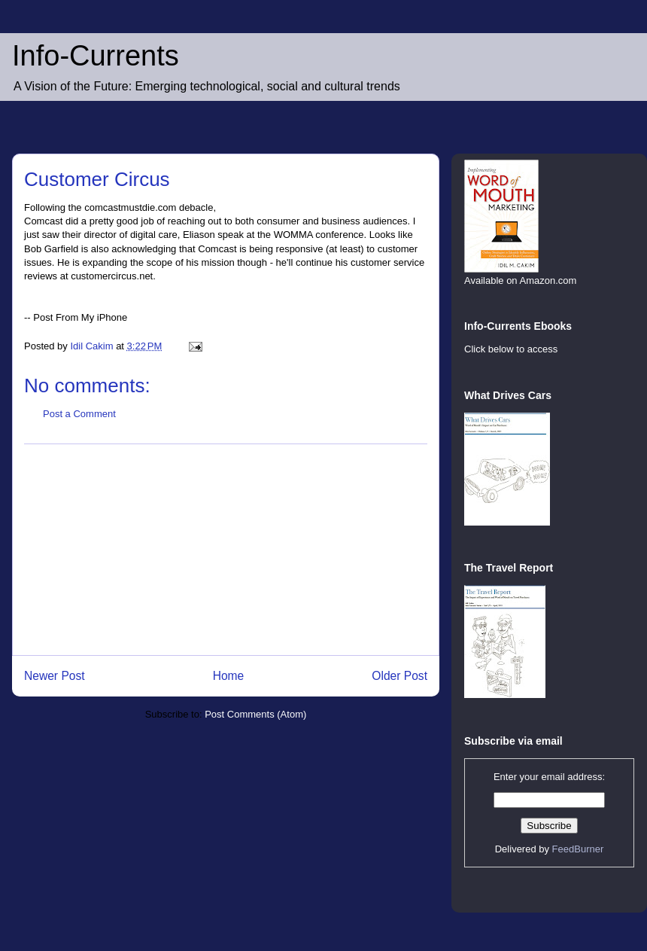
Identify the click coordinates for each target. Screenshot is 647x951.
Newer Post (54, 675)
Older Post (399, 675)
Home (229, 675)
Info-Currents (95, 56)
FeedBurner (578, 849)
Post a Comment (79, 413)
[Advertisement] (226, 550)
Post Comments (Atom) (255, 714)
